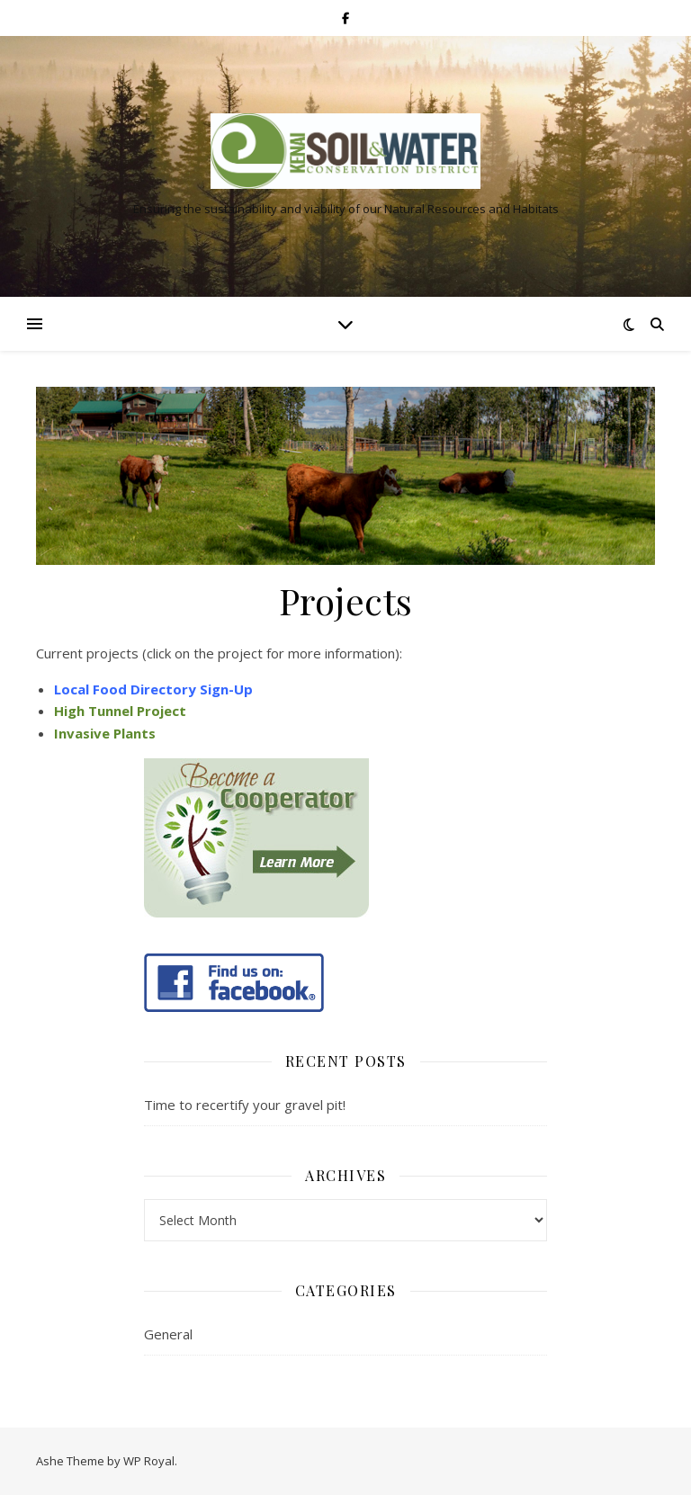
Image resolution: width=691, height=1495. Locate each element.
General (168, 1334)
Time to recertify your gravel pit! (245, 1105)
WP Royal (149, 1461)
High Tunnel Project (120, 711)
